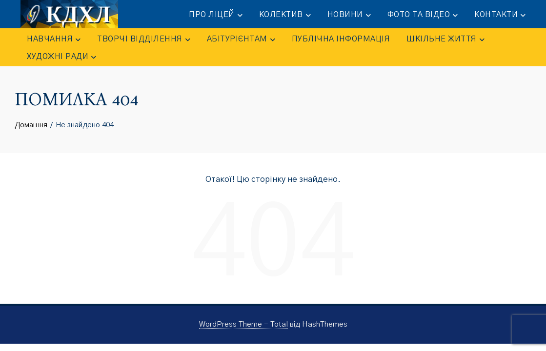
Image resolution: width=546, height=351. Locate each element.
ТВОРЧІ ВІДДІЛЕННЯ (143, 39)
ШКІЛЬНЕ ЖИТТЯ (445, 39)
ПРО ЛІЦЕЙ (216, 15)
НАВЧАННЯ (54, 39)
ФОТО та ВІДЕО (422, 15)
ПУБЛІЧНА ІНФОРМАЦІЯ (341, 39)
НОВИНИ (349, 15)
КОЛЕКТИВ (285, 15)
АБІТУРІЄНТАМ (241, 39)
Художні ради (61, 57)
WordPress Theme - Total (243, 324)
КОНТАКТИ (500, 15)
